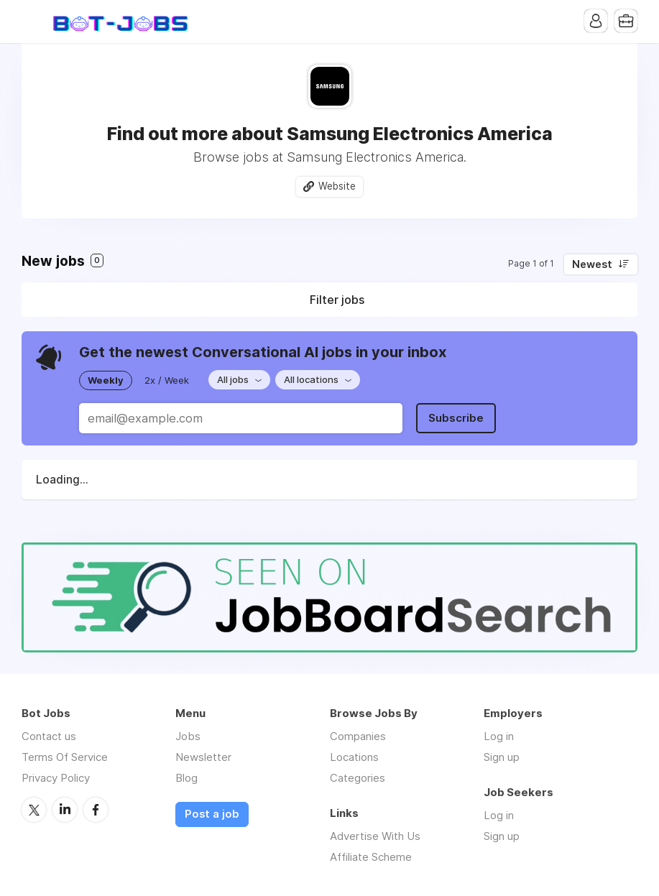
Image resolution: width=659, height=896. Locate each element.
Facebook (95, 810)
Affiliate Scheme (371, 857)
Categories (357, 778)
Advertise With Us (375, 836)
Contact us (49, 736)
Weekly (106, 380)
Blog (186, 778)
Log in (499, 736)
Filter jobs (337, 299)
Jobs (188, 736)
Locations (354, 757)
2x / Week (166, 380)
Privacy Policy (56, 778)
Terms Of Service (65, 757)
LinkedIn (64, 810)
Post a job (212, 814)
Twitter (34, 810)
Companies (358, 736)
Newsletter (203, 757)
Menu (32, 21)
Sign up (502, 757)
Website (337, 186)
